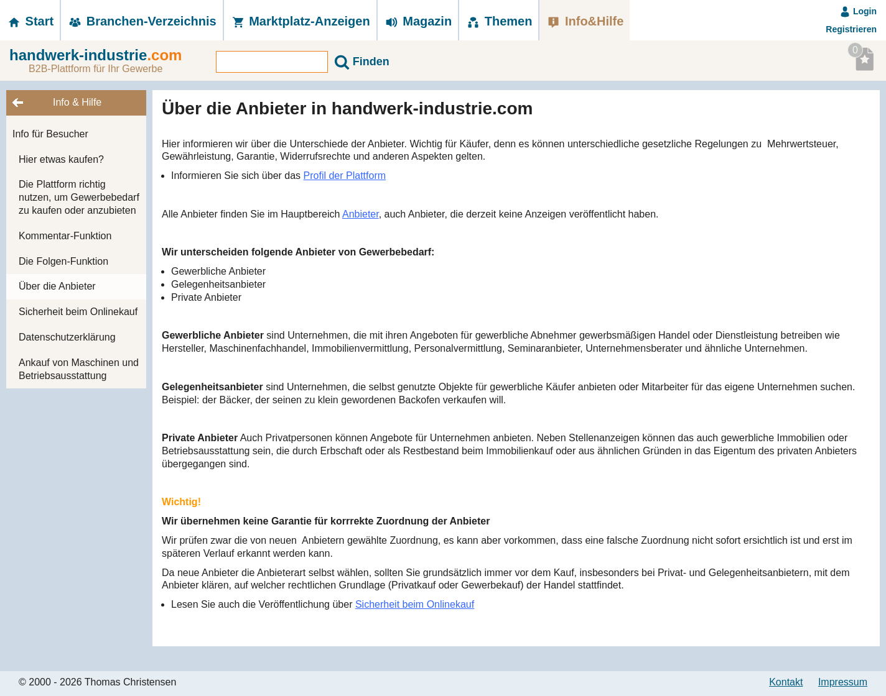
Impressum (842, 682)
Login (858, 11)
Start (30, 21)
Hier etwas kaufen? (61, 159)
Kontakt (786, 682)
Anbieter (360, 214)
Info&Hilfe (584, 21)
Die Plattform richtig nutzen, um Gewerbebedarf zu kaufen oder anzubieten (79, 197)
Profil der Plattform (345, 175)
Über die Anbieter (57, 286)
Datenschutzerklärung (67, 337)
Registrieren (851, 29)
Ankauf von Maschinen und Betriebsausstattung (79, 369)
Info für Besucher (50, 134)
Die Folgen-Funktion (63, 261)
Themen (498, 21)
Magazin (418, 21)
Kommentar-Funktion (65, 236)
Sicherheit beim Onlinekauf (78, 311)
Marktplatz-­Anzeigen (300, 21)
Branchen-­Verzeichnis (142, 21)
